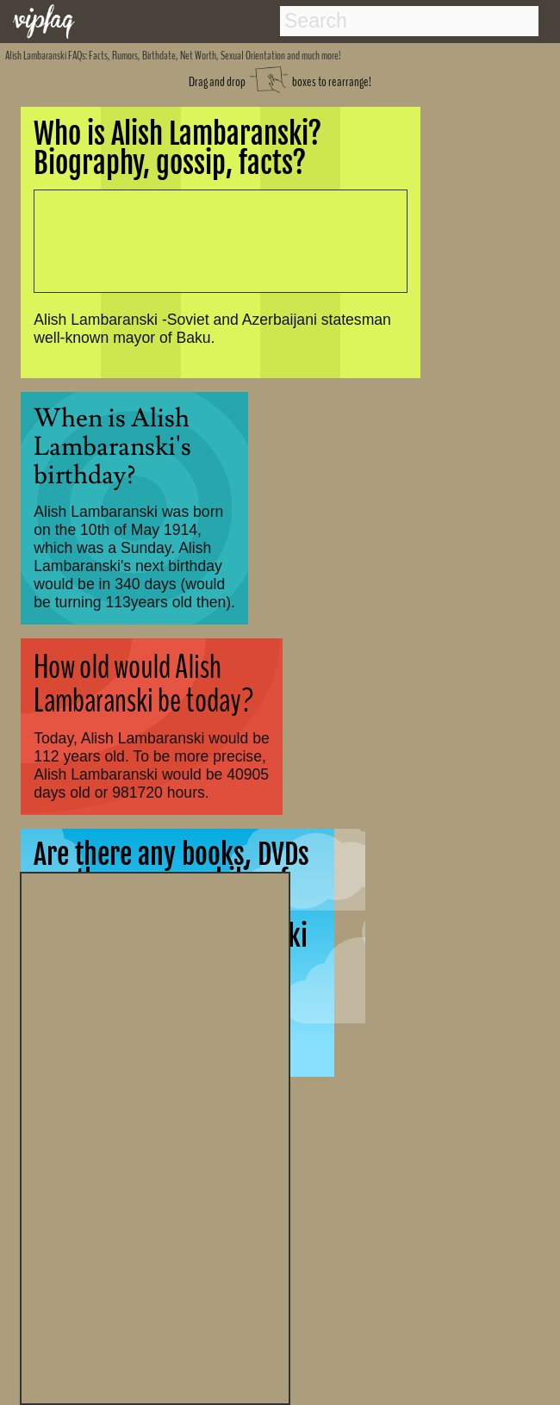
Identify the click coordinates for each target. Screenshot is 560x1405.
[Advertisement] (155, 1136)
